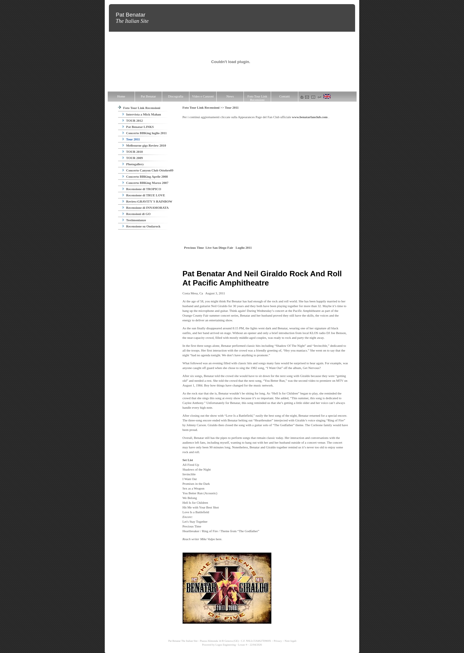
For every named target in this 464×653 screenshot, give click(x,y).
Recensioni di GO (137, 214)
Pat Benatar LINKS (138, 127)
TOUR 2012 (133, 120)
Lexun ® (242, 644)
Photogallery (133, 164)
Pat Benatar (234, 301)
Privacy (278, 640)
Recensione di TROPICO (142, 189)
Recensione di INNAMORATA (146, 207)
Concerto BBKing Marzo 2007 (145, 182)
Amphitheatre (311, 310)
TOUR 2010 (133, 151)
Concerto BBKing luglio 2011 (145, 133)
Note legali (291, 640)
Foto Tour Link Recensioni (139, 108)
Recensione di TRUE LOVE (144, 195)
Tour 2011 (131, 139)
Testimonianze (134, 220)
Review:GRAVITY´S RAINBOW (148, 201)
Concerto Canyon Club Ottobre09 (148, 170)
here (218, 539)
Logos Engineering (225, 644)
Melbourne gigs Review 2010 (144, 145)
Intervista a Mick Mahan (142, 114)
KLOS (314, 333)
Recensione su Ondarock (142, 226)
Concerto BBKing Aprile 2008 (145, 176)
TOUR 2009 (133, 158)
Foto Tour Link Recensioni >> (204, 107)
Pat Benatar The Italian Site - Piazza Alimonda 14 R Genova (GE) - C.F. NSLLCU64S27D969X (219, 640)
